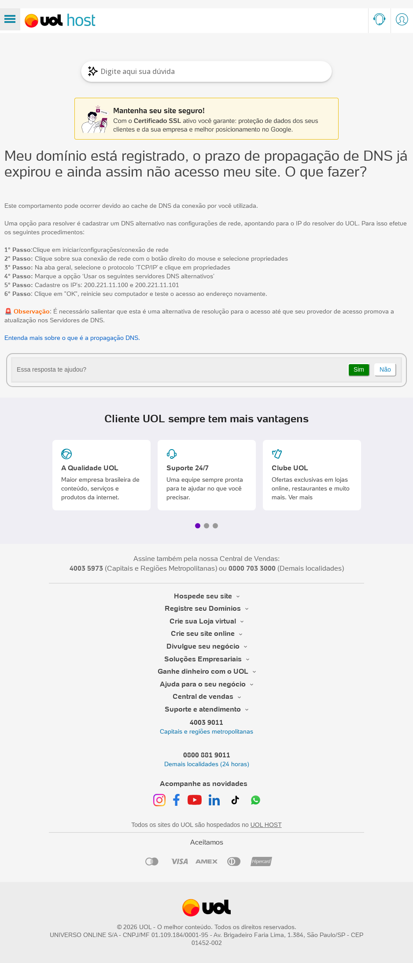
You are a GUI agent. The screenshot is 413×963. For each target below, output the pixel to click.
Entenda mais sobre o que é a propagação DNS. (72, 337)
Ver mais (300, 497)
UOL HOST (266, 824)
